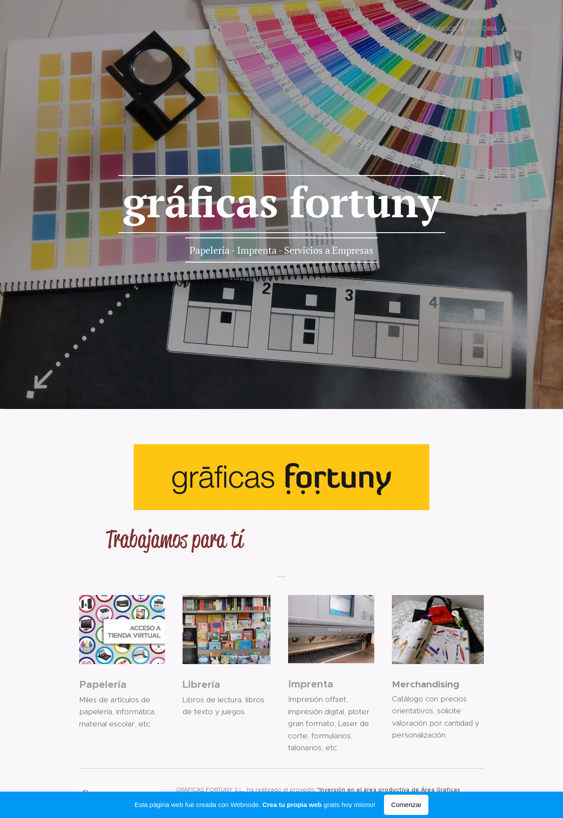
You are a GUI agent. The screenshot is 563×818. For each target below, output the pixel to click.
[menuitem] (406, 29)
